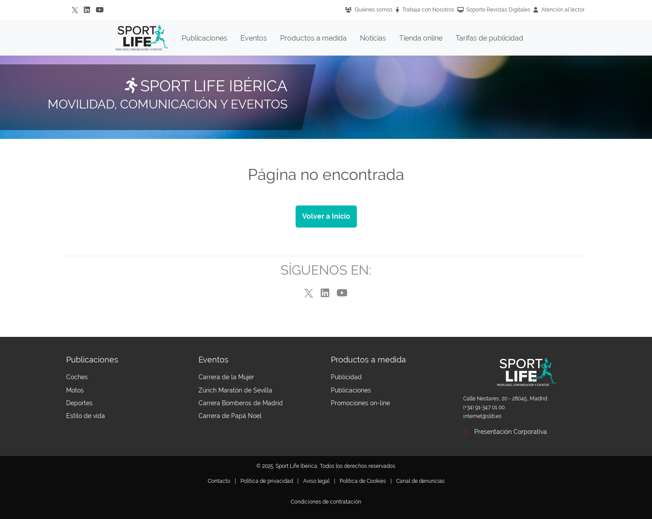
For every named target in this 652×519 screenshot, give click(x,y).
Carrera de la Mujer (226, 377)
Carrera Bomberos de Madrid (241, 403)
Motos (75, 390)
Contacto (219, 481)
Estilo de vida (85, 415)
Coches (77, 377)
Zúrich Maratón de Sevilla (235, 390)
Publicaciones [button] (204, 38)
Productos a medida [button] (313, 38)
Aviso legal (316, 481)
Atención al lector (559, 10)
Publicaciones (351, 390)
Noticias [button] (373, 38)
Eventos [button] (253, 38)
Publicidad (346, 377)
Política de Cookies (363, 481)
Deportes (79, 403)
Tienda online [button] (420, 38)
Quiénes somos (369, 10)
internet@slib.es (482, 416)
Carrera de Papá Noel (230, 415)
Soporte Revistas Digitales (494, 10)
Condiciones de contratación (326, 502)
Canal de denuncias (420, 481)
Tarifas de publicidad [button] (489, 38)
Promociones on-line (360, 403)
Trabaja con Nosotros (425, 10)
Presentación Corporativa (510, 431)
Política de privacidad (266, 481)
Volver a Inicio (326, 216)
